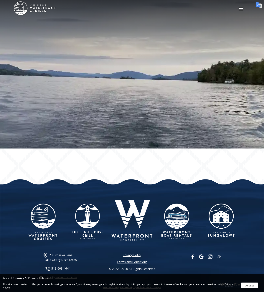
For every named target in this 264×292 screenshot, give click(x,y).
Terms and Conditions (132, 262)
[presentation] (193, 257)
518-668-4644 (60, 268)
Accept (249, 285)
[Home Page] (35, 14)
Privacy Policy (132, 255)
